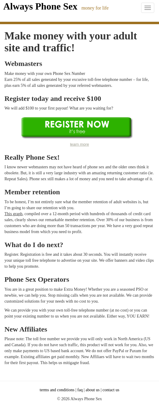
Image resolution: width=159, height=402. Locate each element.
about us (92, 390)
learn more (79, 144)
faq (80, 390)
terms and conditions (57, 390)
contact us (110, 390)
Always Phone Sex (40, 6)
